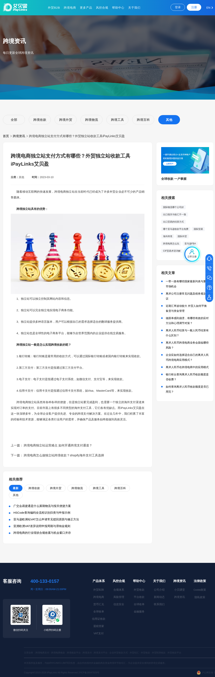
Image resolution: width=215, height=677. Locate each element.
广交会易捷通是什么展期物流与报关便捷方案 (42, 506)
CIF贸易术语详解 (172, 251)
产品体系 (99, 581)
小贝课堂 (179, 589)
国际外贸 (182, 236)
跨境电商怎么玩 (171, 243)
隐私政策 (199, 597)
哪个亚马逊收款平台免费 (175, 229)
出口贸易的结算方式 (173, 221)
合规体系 (118, 589)
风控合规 (102, 7)
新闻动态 (159, 596)
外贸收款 (139, 589)
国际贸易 (198, 229)
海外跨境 (167, 236)
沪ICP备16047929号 (88, 672)
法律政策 (200, 581)
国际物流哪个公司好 (173, 207)
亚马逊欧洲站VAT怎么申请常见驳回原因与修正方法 (46, 519)
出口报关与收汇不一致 (174, 214)
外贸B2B (54, 7)
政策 (200, 589)
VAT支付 (99, 633)
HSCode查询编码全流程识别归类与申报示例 (41, 512)
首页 (6, 136)
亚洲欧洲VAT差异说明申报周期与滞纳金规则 (41, 526)
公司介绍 (159, 589)
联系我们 (159, 604)
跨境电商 (70, 7)
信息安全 (118, 604)
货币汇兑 (98, 604)
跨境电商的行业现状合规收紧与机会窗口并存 (42, 532)
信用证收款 (98, 618)
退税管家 (98, 626)
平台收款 (139, 596)
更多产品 (86, 7)
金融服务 (139, 611)
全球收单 (98, 611)
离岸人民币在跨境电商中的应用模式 (187, 367)
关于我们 (134, 7)
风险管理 (118, 596)
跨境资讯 (19, 136)
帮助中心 (118, 7)
